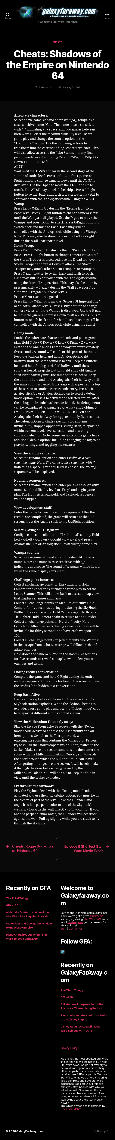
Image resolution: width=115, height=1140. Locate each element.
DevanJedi (48, 88)
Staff (63, 928)
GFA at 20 (12, 905)
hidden (72, 922)
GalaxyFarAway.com (29, 1131)
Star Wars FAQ (92, 919)
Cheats (57, 43)
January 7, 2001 (71, 88)
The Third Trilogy (17, 898)
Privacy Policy (69, 1048)
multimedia (96, 916)
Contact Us (76, 928)
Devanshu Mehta (70, 1109)
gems (79, 922)
